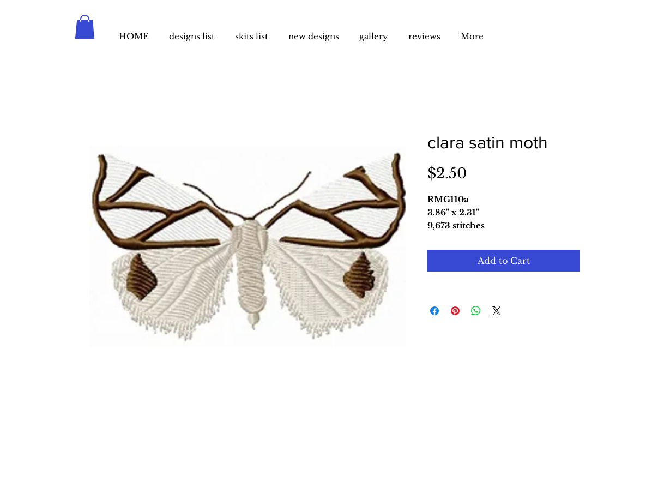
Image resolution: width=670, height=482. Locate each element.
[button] (85, 27)
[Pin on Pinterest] (455, 310)
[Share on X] (496, 310)
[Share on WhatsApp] (475, 310)
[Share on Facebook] (434, 310)
